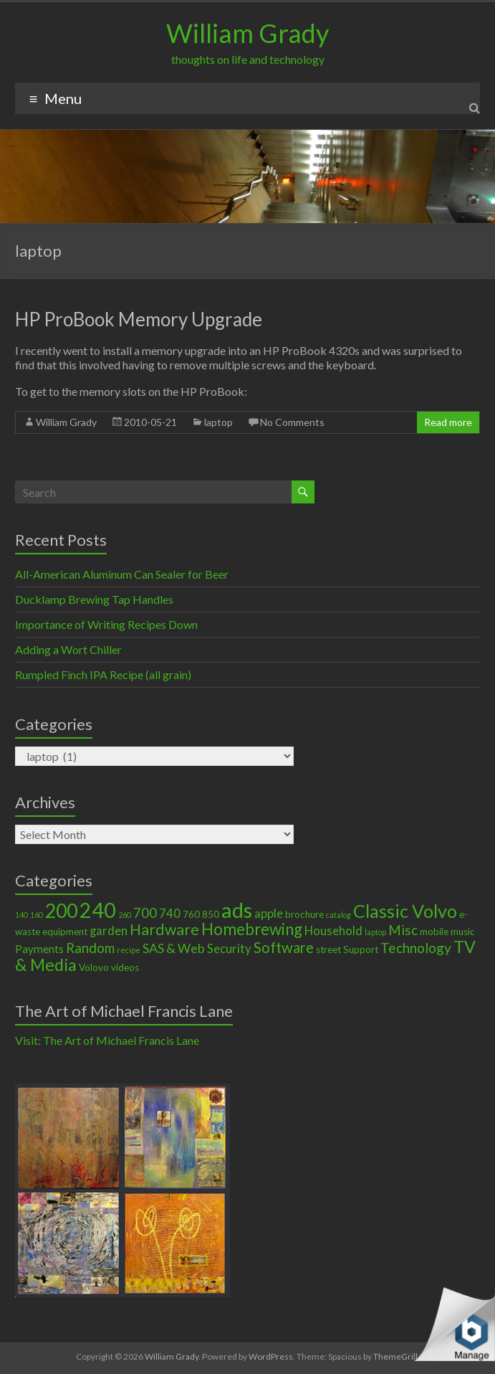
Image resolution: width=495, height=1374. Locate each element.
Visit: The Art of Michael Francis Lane (107, 1040)
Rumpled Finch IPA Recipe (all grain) (103, 674)
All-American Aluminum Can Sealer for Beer (122, 574)
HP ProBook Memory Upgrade (138, 319)
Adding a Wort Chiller (68, 649)
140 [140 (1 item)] (21, 914)
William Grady (247, 33)
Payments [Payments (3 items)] (39, 948)
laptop (218, 422)
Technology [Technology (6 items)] (415, 947)
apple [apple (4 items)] (268, 913)
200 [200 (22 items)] (61, 910)
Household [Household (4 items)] (333, 931)
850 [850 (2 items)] (210, 914)
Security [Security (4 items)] (229, 949)
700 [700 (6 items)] (145, 912)
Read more (448, 422)
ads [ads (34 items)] (236, 909)
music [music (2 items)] (463, 931)
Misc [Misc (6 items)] (403, 929)
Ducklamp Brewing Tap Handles (94, 599)
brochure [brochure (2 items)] (304, 914)
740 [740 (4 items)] (170, 913)
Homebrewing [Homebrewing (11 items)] (251, 929)
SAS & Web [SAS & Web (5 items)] (174, 948)
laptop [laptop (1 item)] (375, 932)
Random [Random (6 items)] (90, 947)
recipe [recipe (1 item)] (128, 949)
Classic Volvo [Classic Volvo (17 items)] (405, 910)
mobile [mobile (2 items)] (434, 931)
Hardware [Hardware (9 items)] (164, 929)
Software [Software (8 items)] (284, 947)
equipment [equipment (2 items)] (64, 931)
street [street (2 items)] (328, 949)
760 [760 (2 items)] (191, 914)
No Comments (292, 422)
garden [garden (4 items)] (109, 931)
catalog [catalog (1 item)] (338, 914)
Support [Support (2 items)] (360, 949)
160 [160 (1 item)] (36, 914)
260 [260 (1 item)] (124, 914)
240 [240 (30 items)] (98, 910)
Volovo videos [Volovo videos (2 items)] (109, 967)
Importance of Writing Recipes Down (106, 624)
